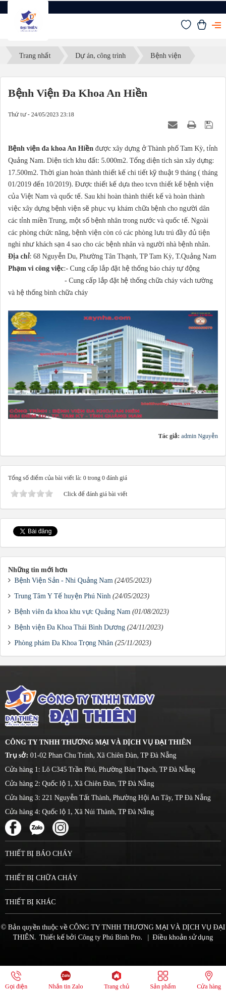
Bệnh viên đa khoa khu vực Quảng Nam (73, 611)
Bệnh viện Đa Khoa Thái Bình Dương (70, 627)
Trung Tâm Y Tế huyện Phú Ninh (62, 596)
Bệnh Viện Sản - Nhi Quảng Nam (64, 580)
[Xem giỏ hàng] (202, 27)
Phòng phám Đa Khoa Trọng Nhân (64, 643)
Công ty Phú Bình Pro (109, 937)
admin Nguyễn (199, 436)
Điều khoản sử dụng (182, 937)
